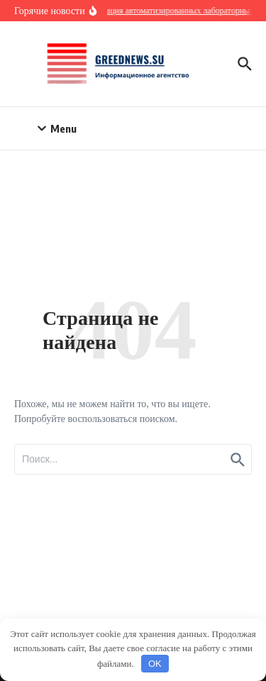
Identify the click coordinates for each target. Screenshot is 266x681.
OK (155, 663)
